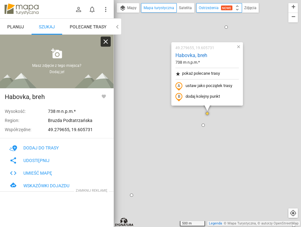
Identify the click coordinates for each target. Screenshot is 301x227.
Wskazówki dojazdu (39, 185)
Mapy (128, 8)
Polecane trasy (88, 26)
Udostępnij (29, 160)
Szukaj (47, 26)
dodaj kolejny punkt (197, 96)
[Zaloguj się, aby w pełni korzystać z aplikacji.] (104, 96)
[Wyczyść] (106, 42)
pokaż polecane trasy (197, 73)
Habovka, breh (191, 55)
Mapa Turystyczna (241, 223)
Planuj (15, 26)
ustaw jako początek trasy (203, 86)
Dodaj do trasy (34, 148)
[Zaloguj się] (79, 9)
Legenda (215, 223)
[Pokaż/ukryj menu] (106, 9)
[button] (131, 195)
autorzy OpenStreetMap (279, 223)
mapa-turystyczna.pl (21, 9)
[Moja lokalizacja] (293, 213)
